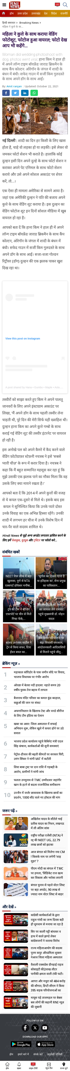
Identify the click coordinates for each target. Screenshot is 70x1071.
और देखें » (9, 907)
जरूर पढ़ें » (9, 811)
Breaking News (29, 23)
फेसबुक (16, 540)
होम (11, 13)
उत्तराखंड (35, 13)
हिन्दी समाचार (8, 23)
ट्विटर (36, 540)
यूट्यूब (24, 540)
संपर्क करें (38, 1054)
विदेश (53, 13)
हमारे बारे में (23, 1054)
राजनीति (64, 13)
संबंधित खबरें (11, 552)
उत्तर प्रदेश (21, 13)
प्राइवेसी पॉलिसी (55, 1054)
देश (45, 13)
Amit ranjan (15, 86)
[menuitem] (12, 13)
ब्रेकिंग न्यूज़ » (11, 663)
